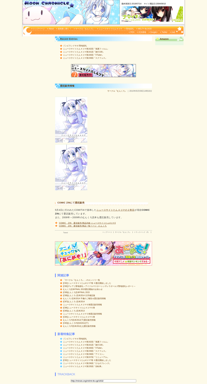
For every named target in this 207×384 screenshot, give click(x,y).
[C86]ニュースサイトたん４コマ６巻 (79, 308)
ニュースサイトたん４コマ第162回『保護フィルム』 (86, 49)
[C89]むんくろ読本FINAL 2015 (76, 292)
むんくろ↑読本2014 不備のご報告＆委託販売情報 (84, 298)
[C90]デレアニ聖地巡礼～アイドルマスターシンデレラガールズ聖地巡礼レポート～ (99, 286)
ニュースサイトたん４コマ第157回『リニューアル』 (86, 357)
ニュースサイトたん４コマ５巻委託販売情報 (82, 314)
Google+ (154, 32)
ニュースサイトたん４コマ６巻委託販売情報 (82, 305)
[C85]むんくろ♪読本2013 (74, 311)
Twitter (164, 32)
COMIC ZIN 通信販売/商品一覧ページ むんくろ (83, 226)
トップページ (39, 29)
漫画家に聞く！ (64, 29)
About (51, 29)
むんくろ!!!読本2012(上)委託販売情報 (79, 326)
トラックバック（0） (142, 232)
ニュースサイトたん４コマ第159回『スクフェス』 (85, 58)
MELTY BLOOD (145, 29)
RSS (132, 32)
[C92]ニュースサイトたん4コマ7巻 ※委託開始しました (87, 283)
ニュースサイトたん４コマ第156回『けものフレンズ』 (87, 363)
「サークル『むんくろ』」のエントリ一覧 (81, 280)
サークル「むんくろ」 (85, 29)
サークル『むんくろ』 (117, 91)
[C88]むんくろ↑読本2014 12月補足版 (79, 295)
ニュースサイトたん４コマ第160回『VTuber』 (83, 55)
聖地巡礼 (130, 29)
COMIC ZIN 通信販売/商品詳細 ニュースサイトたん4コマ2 (87, 223)
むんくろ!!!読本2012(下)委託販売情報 (79, 320)
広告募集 (142, 32)
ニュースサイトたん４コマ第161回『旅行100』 (83, 52)
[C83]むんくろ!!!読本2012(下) (75, 323)
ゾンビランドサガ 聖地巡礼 (75, 46)
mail (173, 32)
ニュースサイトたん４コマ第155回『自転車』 (83, 366)
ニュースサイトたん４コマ (110, 29)
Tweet (65, 233)
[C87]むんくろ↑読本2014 (74, 301)
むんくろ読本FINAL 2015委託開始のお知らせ (83, 289)
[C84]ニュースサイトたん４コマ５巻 (79, 317)
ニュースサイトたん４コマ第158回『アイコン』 (84, 354)
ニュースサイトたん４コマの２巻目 (116, 210)
